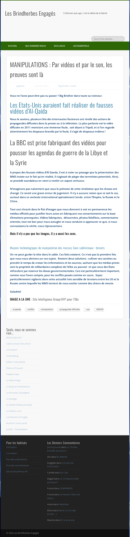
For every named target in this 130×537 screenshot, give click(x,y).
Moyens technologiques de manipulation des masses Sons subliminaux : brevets (57, 248)
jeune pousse (54, 447)
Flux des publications (16, 459)
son (88, 309)
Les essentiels (81, 45)
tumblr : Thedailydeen (17, 429)
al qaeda (17, 309)
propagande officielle (70, 309)
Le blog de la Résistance (18, 386)
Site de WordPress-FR (17, 471)
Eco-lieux (59, 45)
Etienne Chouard (14, 368)
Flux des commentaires (17, 465)
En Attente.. (62, 456)
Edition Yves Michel (15, 361)
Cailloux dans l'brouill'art (18, 343)
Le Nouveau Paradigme (17, 392)
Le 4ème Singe (13, 380)
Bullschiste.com (13, 337)
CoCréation (11, 349)
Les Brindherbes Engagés (30, 13)
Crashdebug (12, 355)
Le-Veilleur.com (13, 411)
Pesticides (64, 504)
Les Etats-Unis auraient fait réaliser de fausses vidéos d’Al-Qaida (61, 107)
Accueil (12, 45)
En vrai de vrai (67, 520)
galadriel (20, 85)
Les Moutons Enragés (17, 417)
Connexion (11, 453)
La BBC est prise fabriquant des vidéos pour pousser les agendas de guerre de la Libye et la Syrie (59, 152)
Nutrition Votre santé (16, 423)
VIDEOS (99, 309)
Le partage (11, 398)
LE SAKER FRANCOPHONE (19, 404)
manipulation (47, 309)
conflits (30, 309)
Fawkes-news (12, 374)
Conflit (73, 85)
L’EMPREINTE (66, 488)
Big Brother (64, 85)
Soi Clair (64, 472)
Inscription (11, 447)
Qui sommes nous (35, 45)
